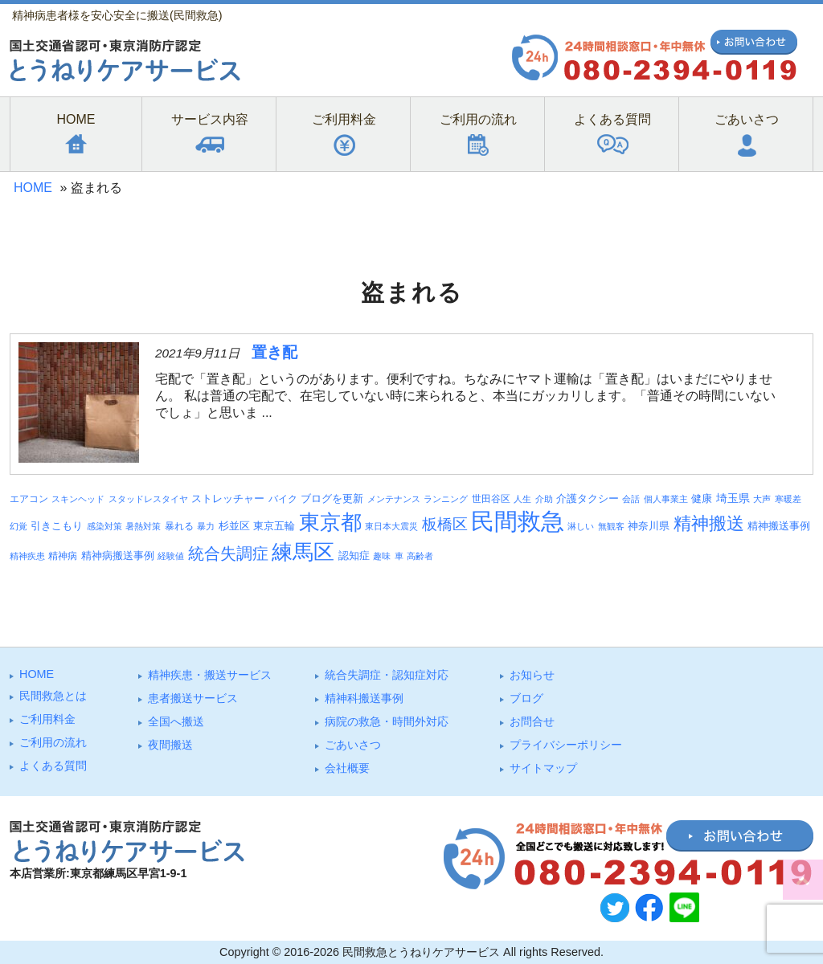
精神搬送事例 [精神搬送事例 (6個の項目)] (778, 526)
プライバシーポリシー (566, 744)
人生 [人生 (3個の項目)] (522, 499)
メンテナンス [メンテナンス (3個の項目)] (393, 499)
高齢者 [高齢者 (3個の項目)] (420, 556)
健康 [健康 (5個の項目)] (701, 498)
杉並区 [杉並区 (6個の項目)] (234, 526)
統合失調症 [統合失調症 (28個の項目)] (228, 553)
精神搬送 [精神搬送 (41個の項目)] (709, 523)
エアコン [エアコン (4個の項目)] (29, 498)
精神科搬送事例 (364, 698)
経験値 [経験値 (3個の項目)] (171, 556)
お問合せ (532, 721)
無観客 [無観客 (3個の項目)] (611, 526)
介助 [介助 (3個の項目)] (544, 499)
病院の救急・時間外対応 (386, 721)
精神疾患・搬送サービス (210, 674)
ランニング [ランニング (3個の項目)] (446, 499)
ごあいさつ (353, 744)
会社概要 (347, 768)
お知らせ (532, 674)
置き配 (274, 352)
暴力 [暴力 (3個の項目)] (206, 526)
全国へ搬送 (176, 721)
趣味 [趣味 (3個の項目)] (382, 556)
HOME (33, 187)
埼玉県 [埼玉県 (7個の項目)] (733, 498)
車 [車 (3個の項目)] (399, 556)
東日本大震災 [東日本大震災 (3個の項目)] (391, 526)
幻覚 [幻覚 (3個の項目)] (18, 526)
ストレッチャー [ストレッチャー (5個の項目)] (227, 498)
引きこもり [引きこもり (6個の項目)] (57, 526)
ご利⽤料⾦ (47, 719)
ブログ (526, 698)
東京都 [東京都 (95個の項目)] (330, 522)
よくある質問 (53, 765)
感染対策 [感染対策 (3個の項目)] (104, 526)
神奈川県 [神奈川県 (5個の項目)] (648, 526)
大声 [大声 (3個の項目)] (762, 499)
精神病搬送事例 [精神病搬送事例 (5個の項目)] (117, 556)
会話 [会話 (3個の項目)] (631, 499)
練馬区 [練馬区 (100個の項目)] (303, 552)
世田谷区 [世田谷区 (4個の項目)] (491, 498)
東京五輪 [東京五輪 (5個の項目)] (274, 526)
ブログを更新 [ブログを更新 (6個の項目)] (332, 498)
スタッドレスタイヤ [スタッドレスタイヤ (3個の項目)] (148, 499)
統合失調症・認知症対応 (386, 674)
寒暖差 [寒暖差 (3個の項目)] (788, 499)
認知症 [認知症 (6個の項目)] (354, 555)
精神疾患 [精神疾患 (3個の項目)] (27, 556)
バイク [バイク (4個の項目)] (282, 498)
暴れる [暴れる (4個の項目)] (179, 526)
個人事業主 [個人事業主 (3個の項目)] (666, 499)
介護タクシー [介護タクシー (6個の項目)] (587, 498)
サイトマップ (543, 768)
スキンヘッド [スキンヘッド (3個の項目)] (77, 499)
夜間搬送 (170, 744)
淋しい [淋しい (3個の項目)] (580, 526)
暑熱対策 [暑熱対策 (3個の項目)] (143, 526)
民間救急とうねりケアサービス (421, 952)
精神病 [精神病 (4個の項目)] (62, 555)
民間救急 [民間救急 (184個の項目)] (517, 521)
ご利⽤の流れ (53, 742)
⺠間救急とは (53, 695)
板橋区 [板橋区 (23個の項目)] (445, 524)
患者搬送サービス (193, 698)
